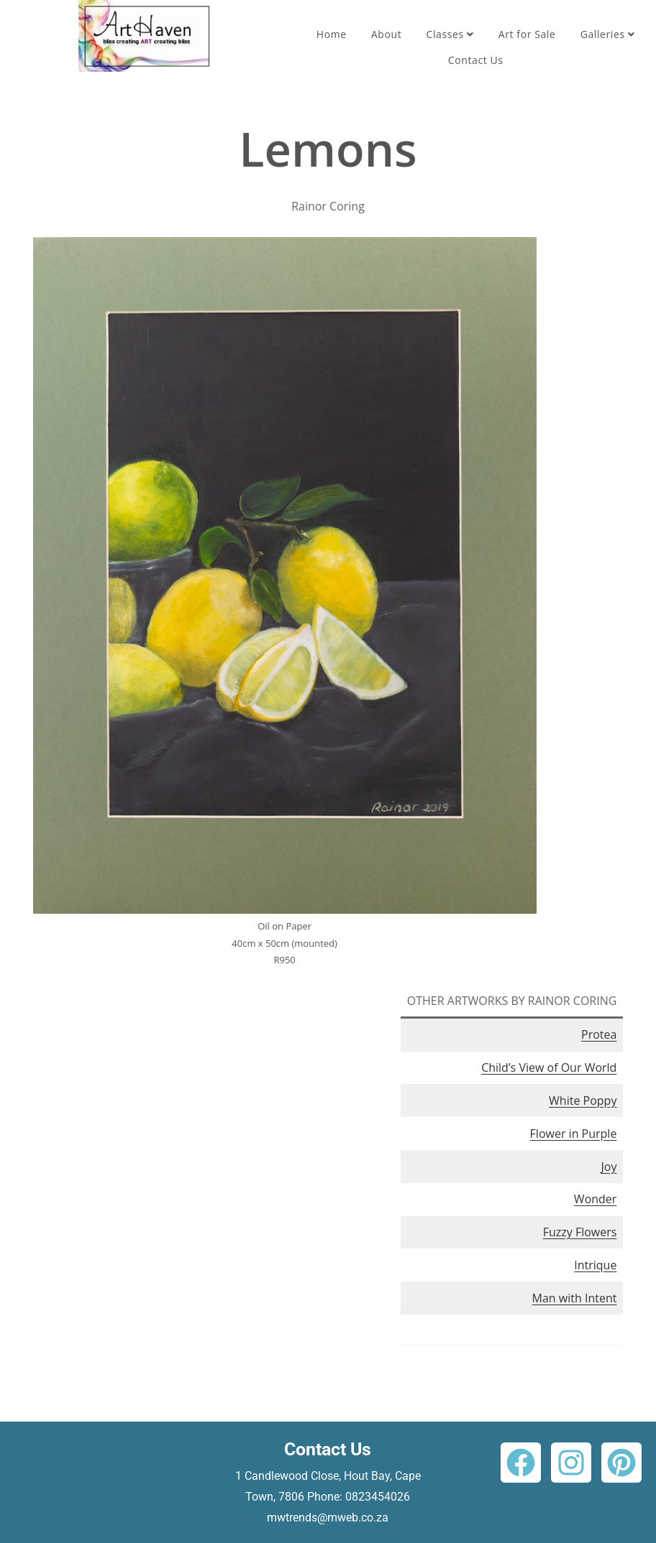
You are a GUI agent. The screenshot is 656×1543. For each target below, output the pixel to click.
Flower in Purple (573, 1133)
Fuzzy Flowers (580, 1232)
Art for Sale (527, 34)
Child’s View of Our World (548, 1067)
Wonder (595, 1199)
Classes (450, 34)
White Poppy (582, 1100)
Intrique (595, 1265)
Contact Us (476, 60)
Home (331, 34)
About (386, 34)
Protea (598, 1034)
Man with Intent (574, 1298)
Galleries (607, 34)
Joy (608, 1166)
